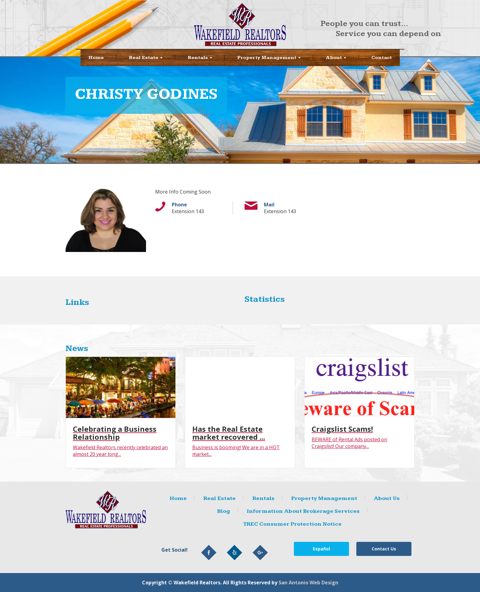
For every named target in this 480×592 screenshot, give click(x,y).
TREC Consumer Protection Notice (292, 524)
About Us (387, 498)
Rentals (263, 498)
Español (321, 549)
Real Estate (146, 58)
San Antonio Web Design (308, 582)
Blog (223, 511)
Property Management (269, 58)
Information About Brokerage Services (303, 511)
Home (96, 58)
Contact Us (384, 549)
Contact (381, 58)
